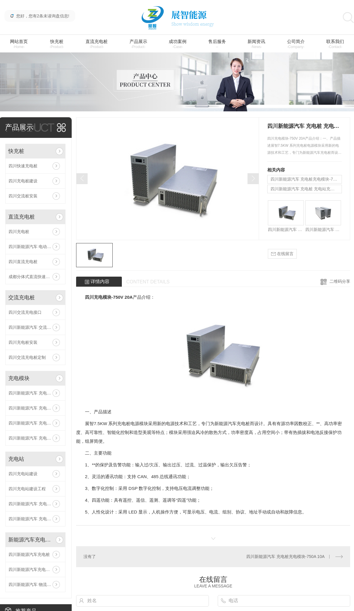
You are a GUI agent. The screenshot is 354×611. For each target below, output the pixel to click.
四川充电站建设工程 (27, 488)
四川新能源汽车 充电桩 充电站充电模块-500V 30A (35, 423)
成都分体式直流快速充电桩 (33, 276)
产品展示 (138, 44)
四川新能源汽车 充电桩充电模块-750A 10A (35, 408)
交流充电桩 (21, 297)
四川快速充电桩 (23, 166)
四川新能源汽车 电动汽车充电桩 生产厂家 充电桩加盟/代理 (35, 246)
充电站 (16, 459)
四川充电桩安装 (23, 342)
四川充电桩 (19, 231)
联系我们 (335, 44)
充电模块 (19, 378)
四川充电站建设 (23, 473)
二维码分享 (340, 281)
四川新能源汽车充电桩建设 (33, 569)
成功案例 (177, 44)
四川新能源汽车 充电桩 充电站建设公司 (35, 503)
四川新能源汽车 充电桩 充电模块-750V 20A (35, 393)
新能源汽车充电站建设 (30, 540)
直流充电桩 (97, 44)
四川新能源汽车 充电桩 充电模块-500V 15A (35, 438)
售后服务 (217, 44)
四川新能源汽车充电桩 (29, 554)
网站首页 (19, 44)
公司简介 (296, 44)
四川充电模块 (98, 297)
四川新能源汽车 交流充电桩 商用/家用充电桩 (35, 327)
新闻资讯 (256, 44)
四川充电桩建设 (23, 181)
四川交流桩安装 (23, 196)
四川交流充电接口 (25, 312)
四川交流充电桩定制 (27, 357)
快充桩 (56, 44)
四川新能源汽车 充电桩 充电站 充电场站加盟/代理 (35, 518)
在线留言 (282, 253)
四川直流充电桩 (23, 261)
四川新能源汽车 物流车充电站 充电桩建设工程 (35, 584)
